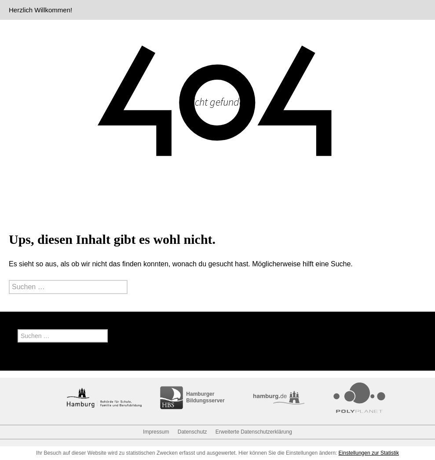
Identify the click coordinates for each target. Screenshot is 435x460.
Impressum (156, 432)
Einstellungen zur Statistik (369, 453)
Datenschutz (192, 432)
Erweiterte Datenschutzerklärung (254, 432)
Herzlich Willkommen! (40, 10)
